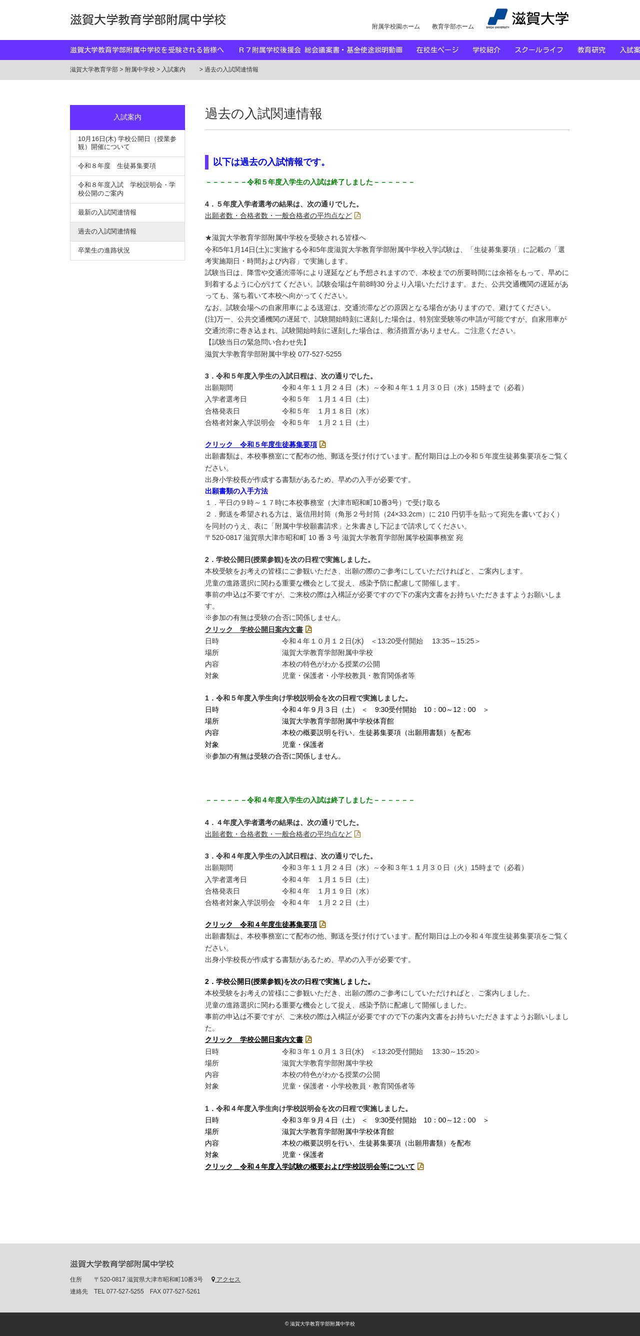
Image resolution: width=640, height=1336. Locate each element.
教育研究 (599, 50)
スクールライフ (546, 50)
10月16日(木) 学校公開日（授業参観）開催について (127, 143)
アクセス (226, 1279)
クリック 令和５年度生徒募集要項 (261, 444)
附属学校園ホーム (396, 26)
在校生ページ (444, 50)
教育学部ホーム (453, 26)
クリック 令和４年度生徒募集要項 (261, 924)
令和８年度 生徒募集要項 (117, 166)
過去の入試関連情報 (107, 231)
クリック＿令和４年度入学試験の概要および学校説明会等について (310, 1166)
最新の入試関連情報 (107, 212)
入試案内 (135, 117)
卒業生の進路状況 (104, 250)
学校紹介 (493, 50)
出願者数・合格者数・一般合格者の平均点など (278, 216)
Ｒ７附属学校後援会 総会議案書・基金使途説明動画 (327, 50)
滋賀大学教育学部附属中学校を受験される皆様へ (154, 50)
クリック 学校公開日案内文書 (254, 630)
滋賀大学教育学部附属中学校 (148, 20)
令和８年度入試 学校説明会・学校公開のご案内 (127, 189)
